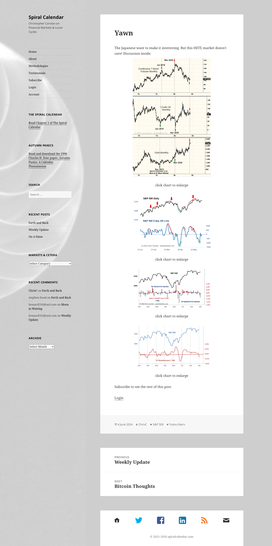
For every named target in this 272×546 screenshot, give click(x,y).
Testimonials (37, 73)
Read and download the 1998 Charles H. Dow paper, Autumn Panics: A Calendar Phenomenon (49, 160)
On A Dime (36, 237)
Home (33, 52)
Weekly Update (39, 230)
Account (34, 94)
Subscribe (35, 80)
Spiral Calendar (46, 17)
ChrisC (33, 291)
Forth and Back (38, 223)
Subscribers (177, 424)
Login (32, 87)
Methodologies (38, 66)
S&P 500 (158, 424)
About (33, 59)
